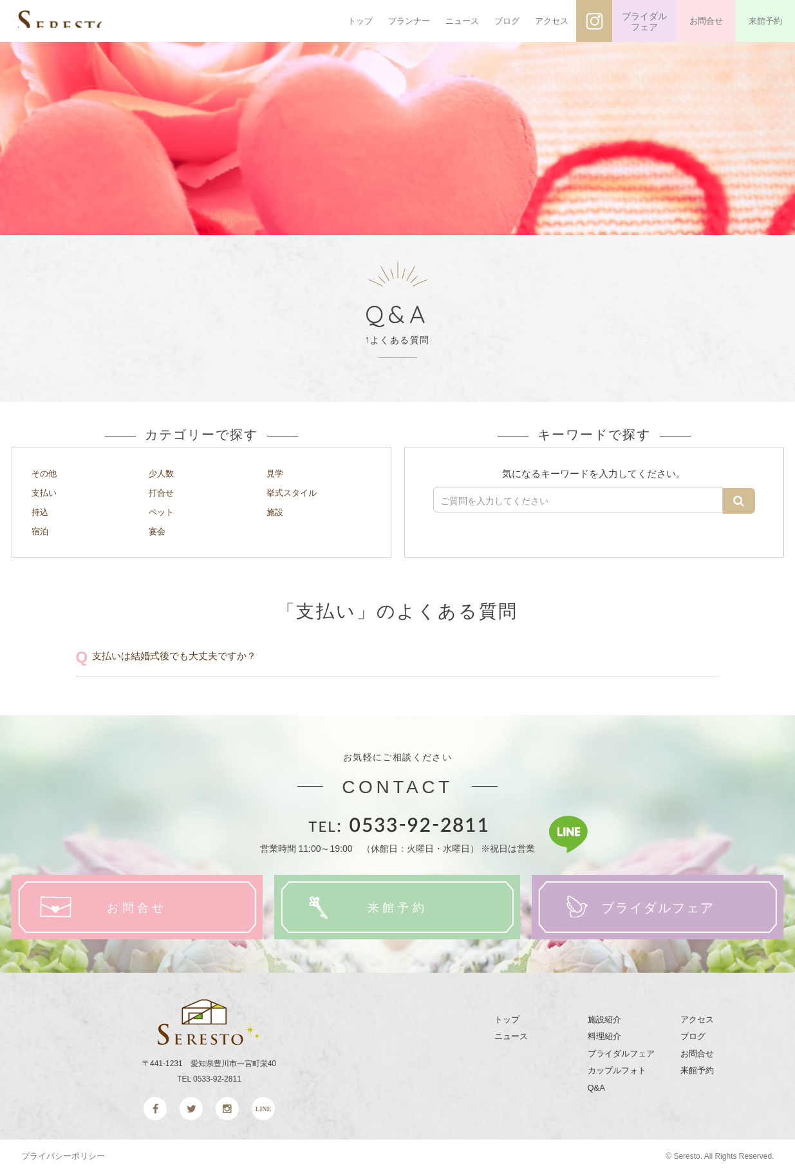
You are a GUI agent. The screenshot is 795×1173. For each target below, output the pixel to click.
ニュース (462, 21)
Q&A (596, 1088)
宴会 (158, 530)
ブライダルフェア (644, 22)
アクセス (551, 21)
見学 (276, 472)
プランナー (409, 21)
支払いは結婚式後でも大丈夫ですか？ (179, 655)
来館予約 (765, 21)
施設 (276, 510)
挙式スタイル (295, 492)
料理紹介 (604, 1036)
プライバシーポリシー (63, 1156)
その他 (46, 472)
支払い (46, 492)
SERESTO (95, 21)
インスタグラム (594, 21)
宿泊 (41, 530)
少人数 (163, 472)
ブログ (506, 21)
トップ (360, 21)
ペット (163, 510)
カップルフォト (617, 1071)
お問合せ (706, 21)
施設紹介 (604, 1019)
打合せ (163, 492)
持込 (41, 510)
